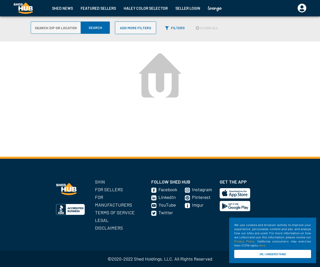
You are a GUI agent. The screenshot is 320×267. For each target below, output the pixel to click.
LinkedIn (167, 197)
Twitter (165, 212)
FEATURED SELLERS (98, 8)
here (262, 245)
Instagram (202, 189)
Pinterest (201, 197)
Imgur (198, 205)
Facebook (167, 189)
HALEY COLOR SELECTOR (146, 8)
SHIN (100, 182)
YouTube (167, 205)
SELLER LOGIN (187, 8)
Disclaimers (109, 228)
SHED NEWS (62, 8)
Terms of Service (115, 212)
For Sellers (109, 189)
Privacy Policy (244, 241)
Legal (102, 220)
